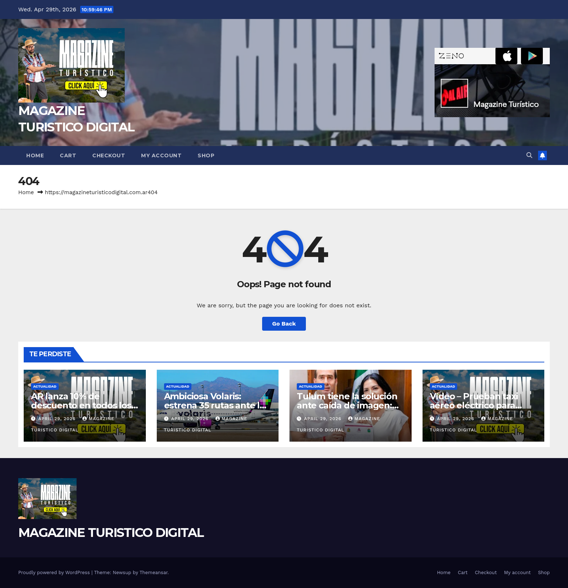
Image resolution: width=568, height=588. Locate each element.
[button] (529, 155)
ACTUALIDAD (45, 386)
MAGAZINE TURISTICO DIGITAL (111, 532)
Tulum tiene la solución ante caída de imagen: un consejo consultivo (347, 405)
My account (161, 155)
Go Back (284, 323)
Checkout (108, 155)
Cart (68, 155)
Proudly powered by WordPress (55, 572)
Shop (206, 155)
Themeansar (154, 572)
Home (35, 155)
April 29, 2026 (57, 418)
